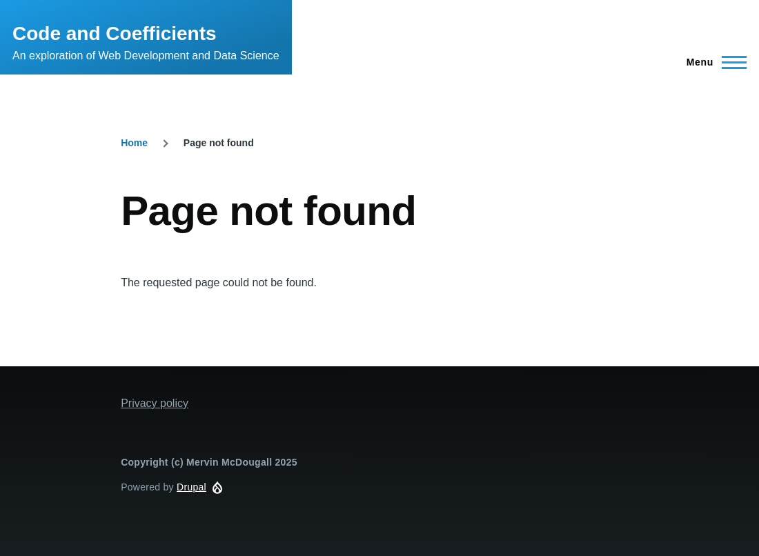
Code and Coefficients (114, 33)
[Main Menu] (712, 62)
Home (134, 142)
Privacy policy (154, 403)
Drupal (191, 487)
